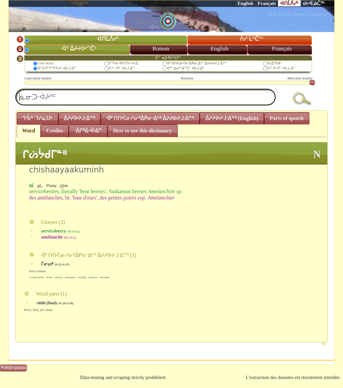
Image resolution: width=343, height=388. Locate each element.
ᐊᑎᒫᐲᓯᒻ (289, 3)
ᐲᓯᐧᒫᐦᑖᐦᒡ (252, 38)
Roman (160, 48)
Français (267, 3)
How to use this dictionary (142, 130)
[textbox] (145, 97)
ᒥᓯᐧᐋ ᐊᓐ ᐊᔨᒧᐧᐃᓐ (281, 68)
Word (28, 130)
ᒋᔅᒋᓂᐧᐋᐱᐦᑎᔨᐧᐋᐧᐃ (123, 63)
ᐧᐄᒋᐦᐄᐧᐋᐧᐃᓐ (88, 130)
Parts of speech (287, 118)
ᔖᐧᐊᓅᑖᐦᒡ (314, 3)
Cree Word (45, 63)
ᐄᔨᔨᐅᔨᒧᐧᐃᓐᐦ (79, 118)
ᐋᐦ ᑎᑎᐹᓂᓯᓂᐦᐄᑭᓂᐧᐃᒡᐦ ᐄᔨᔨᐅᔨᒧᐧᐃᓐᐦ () (82, 255)
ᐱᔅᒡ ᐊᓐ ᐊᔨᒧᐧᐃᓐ (122, 68)
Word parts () (45, 294)
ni (31, 185)
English (245, 3)
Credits (54, 130)
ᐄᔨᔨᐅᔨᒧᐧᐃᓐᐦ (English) (232, 118)
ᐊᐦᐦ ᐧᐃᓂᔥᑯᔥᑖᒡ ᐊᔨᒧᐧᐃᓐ (186, 68)
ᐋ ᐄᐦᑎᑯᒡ (274, 63)
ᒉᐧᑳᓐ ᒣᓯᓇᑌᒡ (37, 118)
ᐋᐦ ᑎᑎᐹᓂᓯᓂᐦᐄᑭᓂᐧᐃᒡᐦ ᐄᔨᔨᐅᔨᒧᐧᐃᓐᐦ (197, 63)
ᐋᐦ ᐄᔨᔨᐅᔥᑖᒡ (79, 48)
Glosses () (47, 222)
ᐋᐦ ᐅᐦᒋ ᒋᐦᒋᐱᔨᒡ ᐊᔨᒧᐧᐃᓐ (56, 68)
